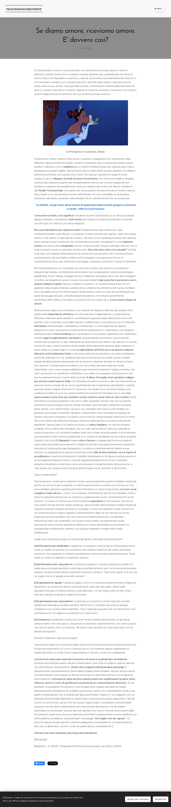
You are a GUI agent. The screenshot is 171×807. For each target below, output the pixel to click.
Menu (158, 8)
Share (39, 763)
